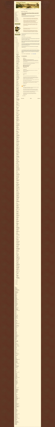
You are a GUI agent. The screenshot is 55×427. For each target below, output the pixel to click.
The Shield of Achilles (16, 398)
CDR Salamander (16, 305)
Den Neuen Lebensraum (17, 203)
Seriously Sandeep (16, 397)
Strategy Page (16, 402)
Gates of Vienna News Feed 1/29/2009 (17, 73)
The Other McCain (16, 374)
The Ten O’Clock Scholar (16, 406)
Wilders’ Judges (17, 121)
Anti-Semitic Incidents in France (17, 219)
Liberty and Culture (16, 355)
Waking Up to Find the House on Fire (18, 241)
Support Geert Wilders (17, 172)
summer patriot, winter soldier (17, 403)
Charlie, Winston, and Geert (17, 84)
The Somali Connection (17, 82)
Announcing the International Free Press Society (18, 141)
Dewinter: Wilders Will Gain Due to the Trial (17, 162)
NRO (15, 368)
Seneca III (16, 16)
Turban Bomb (16, 411)
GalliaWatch (16, 328)
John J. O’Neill (16, 15)
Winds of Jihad (16, 419)
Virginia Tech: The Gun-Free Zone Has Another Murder (17, 185)
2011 (15, 40)
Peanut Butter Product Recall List (27, 65)
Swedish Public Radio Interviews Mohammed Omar (18, 264)
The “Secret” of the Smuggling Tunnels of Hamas (18, 257)
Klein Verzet (16, 352)
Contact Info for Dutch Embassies (18, 167)
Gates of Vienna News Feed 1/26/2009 (17, 108)
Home (31, 98)
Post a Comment (23, 95)
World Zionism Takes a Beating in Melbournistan (17, 227)
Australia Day (17, 109)
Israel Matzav (16, 347)
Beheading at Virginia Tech (17, 163)
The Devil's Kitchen (16, 314)
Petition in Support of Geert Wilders (17, 187)
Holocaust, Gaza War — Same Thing (18, 110)
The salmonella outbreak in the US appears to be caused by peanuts (28, 15)
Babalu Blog (16, 294)
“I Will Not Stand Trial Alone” (17, 192)
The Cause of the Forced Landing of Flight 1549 (17, 156)
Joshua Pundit (16, 349)
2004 (15, 283)
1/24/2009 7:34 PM (25, 94)
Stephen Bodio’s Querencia (17, 299)
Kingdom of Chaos (16, 351)
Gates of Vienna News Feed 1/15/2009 (17, 246)
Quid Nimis (15, 386)
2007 (15, 280)
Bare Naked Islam (16, 295)
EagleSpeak (15, 318)
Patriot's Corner (16, 375)
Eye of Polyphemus (16, 322)
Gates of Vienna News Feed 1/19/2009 (17, 211)
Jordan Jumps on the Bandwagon (18, 148)
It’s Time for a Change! (17, 133)
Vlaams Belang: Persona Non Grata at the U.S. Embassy (17, 208)
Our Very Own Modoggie (17, 112)
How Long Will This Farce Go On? (18, 60)
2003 (15, 284)
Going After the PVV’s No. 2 (17, 143)
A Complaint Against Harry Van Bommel (18, 190)
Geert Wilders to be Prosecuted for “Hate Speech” (17, 197)
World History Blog (16, 421)
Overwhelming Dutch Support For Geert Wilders (18, 152)
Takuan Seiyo (16, 14)
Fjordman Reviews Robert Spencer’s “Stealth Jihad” (17, 99)
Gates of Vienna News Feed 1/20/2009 (17, 199)
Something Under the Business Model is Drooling (18, 57)
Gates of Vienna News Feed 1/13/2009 (17, 262)
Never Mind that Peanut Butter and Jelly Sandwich (18, 135)
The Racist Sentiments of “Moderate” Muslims (17, 224)
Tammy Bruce (16, 302)
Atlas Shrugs (16, 293)
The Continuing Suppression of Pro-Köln (17, 117)
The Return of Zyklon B (17, 225)
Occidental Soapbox (16, 369)
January (16, 53)
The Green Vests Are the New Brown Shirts (18, 69)
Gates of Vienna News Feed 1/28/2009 (17, 79)
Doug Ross (15, 393)
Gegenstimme (16, 330)
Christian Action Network (16, 307)
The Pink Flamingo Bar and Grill (17, 377)
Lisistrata (15, 356)
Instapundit (15, 344)
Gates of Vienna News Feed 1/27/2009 (17, 88)
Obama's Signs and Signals (17, 85)
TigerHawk (15, 408)
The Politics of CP (16, 382)
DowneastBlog (16, 316)
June (16, 48)
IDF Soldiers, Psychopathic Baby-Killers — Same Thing (17, 92)
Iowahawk (15, 346)
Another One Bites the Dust (17, 251)
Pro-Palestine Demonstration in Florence (18, 269)
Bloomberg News (16, 298)
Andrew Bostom (16, 300)
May (16, 49)
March (16, 51)
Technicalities (16, 405)
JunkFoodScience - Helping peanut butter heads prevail (29, 59)
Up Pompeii (15, 412)
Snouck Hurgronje (16, 400)
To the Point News (16, 409)
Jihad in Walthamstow (17, 253)
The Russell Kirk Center (16, 394)
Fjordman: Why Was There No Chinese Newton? (18, 71)
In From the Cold (16, 343)
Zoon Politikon (16, 424)
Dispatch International (16, 315)
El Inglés (15, 13)
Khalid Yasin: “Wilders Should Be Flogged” (17, 137)
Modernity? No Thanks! (17, 178)
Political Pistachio (16, 381)
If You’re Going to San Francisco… (17, 58)
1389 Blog (15, 287)
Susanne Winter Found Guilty (17, 166)
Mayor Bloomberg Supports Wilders (18, 77)
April (16, 50)
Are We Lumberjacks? (16, 292)
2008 (15, 279)
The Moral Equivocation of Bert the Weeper (17, 67)
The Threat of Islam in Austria (17, 65)
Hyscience (15, 342)
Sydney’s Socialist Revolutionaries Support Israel (17, 267)
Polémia (15, 379)
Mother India (17, 111)
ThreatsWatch (16, 407)
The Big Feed (16, 296)
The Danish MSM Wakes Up (17, 260)
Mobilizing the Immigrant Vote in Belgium (18, 231)
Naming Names (17, 175)
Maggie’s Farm (16, 358)
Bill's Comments (16, 297)
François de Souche (16, 327)
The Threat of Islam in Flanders (17, 74)
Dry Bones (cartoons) (16, 317)
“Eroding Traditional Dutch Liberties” (18, 169)
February (17, 52)
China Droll (15, 306)
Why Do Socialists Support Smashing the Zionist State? (18, 248)
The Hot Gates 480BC (16, 340)
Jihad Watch (16, 348)
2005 (15, 282)
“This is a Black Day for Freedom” (18, 193)
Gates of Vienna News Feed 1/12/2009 (17, 273)
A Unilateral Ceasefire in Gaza (18, 236)
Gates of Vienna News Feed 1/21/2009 (17, 182)
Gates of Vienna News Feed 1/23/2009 (17, 139)
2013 (15, 38)
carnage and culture (16, 304)
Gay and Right (16, 329)
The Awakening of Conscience (17, 242)
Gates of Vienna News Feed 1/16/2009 (17, 239)
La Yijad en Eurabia (16, 422)
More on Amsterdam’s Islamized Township (17, 275)
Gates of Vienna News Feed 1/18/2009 (17, 217)
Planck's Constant (16, 378)
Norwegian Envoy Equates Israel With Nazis (17, 195)
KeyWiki (15, 350)
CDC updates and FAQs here (26, 66)
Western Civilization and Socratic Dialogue (18, 125)
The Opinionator (16, 373)
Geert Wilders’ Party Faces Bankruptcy (18, 174)
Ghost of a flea (16, 332)
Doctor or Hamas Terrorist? (17, 250)
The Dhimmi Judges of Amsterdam (18, 123)
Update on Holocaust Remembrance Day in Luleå (18, 94)
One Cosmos (16, 371)
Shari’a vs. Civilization (17, 81)
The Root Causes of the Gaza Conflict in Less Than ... (18, 244)
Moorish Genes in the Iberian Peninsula (17, 213)
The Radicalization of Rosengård (17, 76)
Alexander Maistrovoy (17, 21)
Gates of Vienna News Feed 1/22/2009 (17, 160)
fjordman (15, 324)
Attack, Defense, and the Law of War (18, 258)
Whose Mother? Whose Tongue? (17, 90)
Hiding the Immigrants (17, 233)
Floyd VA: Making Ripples (17, 325)
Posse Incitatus (16, 383)
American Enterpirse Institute (17, 289)
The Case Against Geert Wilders (17, 176)
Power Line (15, 384)
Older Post (39, 98)
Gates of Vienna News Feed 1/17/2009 (17, 229)
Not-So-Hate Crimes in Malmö (18, 147)
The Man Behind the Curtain (18, 188)
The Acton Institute (16, 288)
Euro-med (15, 321)
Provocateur (15, 385)
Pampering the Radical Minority (17, 265)
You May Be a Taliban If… (17, 102)
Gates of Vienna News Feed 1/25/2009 (17, 115)
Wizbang (15, 420)
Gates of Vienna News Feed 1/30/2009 (17, 63)
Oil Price (15, 370)
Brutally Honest (16, 303)
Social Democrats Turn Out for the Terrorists (17, 215)
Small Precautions (16, 399)
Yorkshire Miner (16, 423)
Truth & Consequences (16, 410)
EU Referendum (16, 320)
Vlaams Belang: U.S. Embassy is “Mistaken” (18, 205)
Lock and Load (16, 357)
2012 (15, 39)
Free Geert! (17, 122)
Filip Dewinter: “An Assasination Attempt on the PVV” (17, 180)
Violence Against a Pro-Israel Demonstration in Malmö (18, 120)
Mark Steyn (15, 401)
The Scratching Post (16, 396)
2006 (15, 281)
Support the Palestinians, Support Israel (17, 131)
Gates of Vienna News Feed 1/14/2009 (17, 255)
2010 (15, 41)
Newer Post (22, 98)
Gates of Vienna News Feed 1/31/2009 (17, 55)
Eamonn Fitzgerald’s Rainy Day (17, 323)
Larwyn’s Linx (16, 353)
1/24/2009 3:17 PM (25, 67)
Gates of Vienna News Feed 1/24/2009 (17, 127)
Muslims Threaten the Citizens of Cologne (17, 96)
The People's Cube (16, 376)
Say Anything (16, 395)
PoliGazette (15, 380)
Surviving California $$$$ (16, 404)
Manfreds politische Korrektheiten (17, 359)
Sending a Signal (17, 173)
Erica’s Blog (16, 319)
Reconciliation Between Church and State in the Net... (17, 202)
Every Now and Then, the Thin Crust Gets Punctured (17, 145)
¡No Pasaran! (16, 367)
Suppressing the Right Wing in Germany (17, 221)
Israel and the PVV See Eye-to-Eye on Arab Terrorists (18, 277)
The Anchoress (16, 291)
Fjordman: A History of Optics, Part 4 (18, 61)
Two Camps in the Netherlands (17, 150)
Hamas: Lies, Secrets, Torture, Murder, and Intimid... (17, 154)
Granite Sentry (16, 333)
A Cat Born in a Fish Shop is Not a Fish (18, 129)
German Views (16, 331)
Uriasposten (15, 413)
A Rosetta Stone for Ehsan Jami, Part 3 (17, 235)
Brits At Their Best (16, 301)
